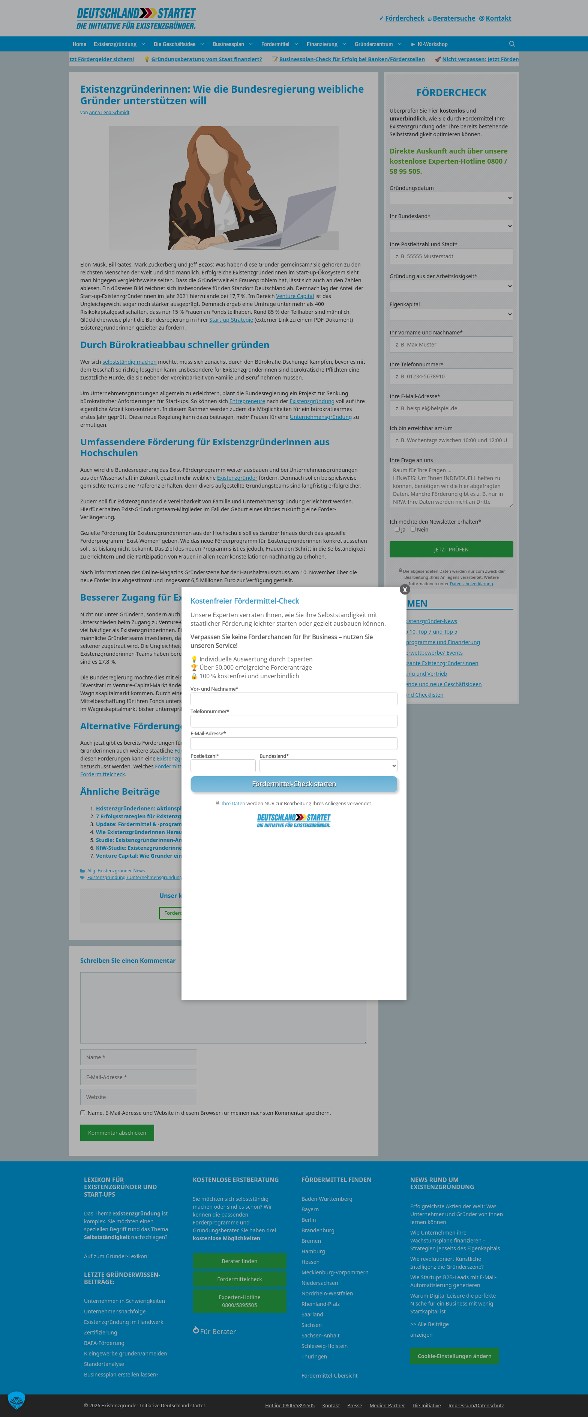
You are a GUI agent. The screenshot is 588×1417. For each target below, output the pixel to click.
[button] (16, 1400)
